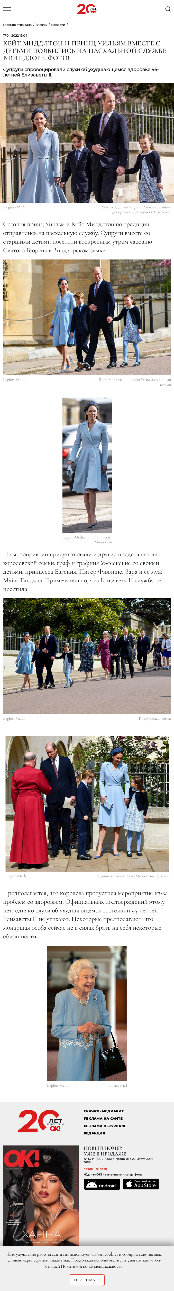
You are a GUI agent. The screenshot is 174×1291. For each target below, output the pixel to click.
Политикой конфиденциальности (92, 1266)
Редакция (94, 1133)
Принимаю (87, 1280)
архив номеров (95, 1168)
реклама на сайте (103, 1119)
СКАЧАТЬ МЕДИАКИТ (104, 1111)
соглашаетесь (148, 1260)
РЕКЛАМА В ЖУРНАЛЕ (105, 1126)
